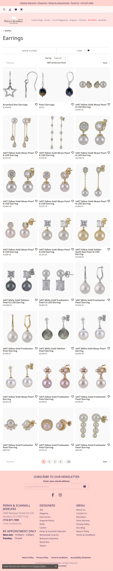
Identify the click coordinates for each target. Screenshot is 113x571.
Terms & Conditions (85, 535)
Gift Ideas (82, 20)
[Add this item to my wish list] (36, 104)
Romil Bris (102, 20)
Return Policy (82, 531)
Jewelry (47, 20)
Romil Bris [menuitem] (44, 542)
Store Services (83, 520)
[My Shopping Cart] (21, 9)
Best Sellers (92, 20)
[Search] (4, 9)
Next (105, 62)
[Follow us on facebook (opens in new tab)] (53, 495)
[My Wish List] (15, 9)
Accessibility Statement (81, 557)
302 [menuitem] (41, 509)
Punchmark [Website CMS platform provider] (61, 566)
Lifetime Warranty (28, 3)
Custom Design (37, 20)
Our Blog (80, 527)
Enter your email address (56, 481)
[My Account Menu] (10, 9)
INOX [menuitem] (42, 524)
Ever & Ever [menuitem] (45, 517)
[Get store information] (12, 523)
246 (68, 461)
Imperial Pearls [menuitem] (47, 520)
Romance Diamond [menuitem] (49, 538)
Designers (73, 20)
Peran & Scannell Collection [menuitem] (53, 531)
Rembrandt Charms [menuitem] (49, 535)
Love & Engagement (60, 20)
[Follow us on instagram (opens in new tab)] (60, 495)
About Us (80, 509)
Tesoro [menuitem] (43, 545)
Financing (42, 3)
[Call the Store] (11, 520)
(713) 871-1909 (86, 3)
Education (81, 517)
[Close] (109, 3)
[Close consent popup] (56, 566)
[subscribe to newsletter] (85, 486)
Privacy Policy (82, 524)
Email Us (75, 3)
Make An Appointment (59, 3)
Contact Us (81, 513)
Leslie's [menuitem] (43, 527)
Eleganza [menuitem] (44, 513)
